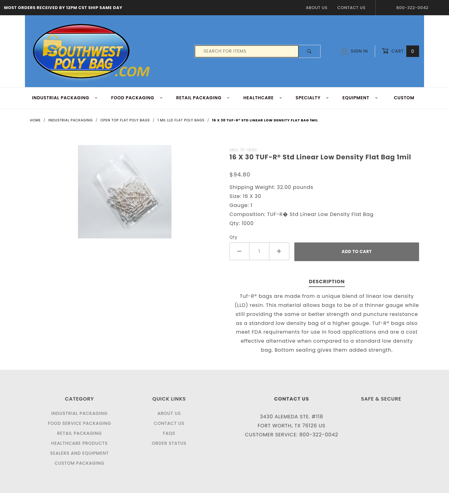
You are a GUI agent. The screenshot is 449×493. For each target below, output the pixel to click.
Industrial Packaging (79, 413)
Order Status (169, 443)
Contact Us (351, 8)
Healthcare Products (79, 443)
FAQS (169, 433)
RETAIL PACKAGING (203, 98)
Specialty (312, 98)
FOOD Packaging (137, 98)
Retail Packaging (79, 433)
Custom (404, 98)
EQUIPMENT (360, 98)
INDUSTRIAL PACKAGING (65, 98)
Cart (400, 51)
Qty (233, 237)
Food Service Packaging (79, 423)
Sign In (354, 51)
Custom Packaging (79, 463)
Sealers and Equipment (79, 453)
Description (327, 281)
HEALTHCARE (263, 98)
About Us (316, 8)
